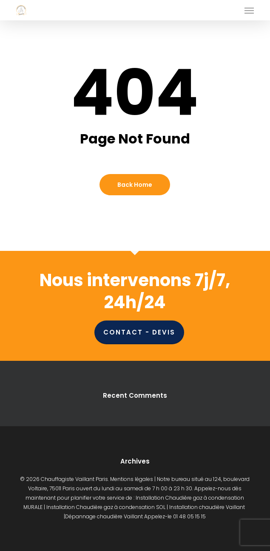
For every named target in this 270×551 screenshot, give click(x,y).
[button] (249, 10)
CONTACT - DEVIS (139, 332)
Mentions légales (131, 479)
